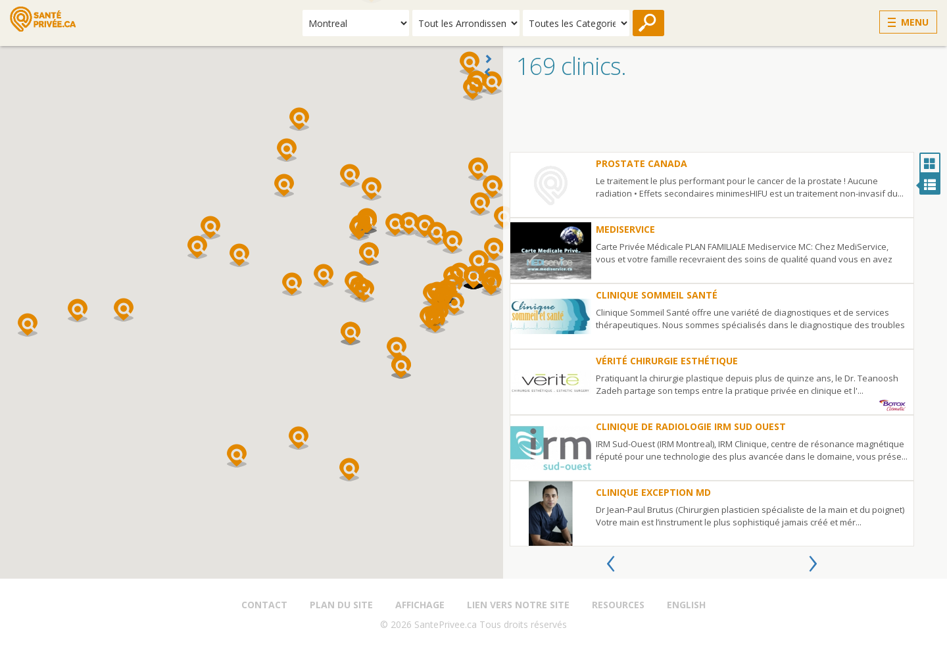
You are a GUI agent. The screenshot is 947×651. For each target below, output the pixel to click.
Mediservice (625, 229)
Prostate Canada (641, 163)
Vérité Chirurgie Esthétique (667, 360)
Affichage (420, 604)
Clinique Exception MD (653, 492)
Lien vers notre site (518, 604)
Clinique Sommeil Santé (656, 295)
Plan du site (341, 604)
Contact (264, 604)
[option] (712, 349)
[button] (77, 310)
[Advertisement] (725, 119)
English (686, 604)
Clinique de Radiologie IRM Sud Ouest (691, 426)
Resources (618, 604)
